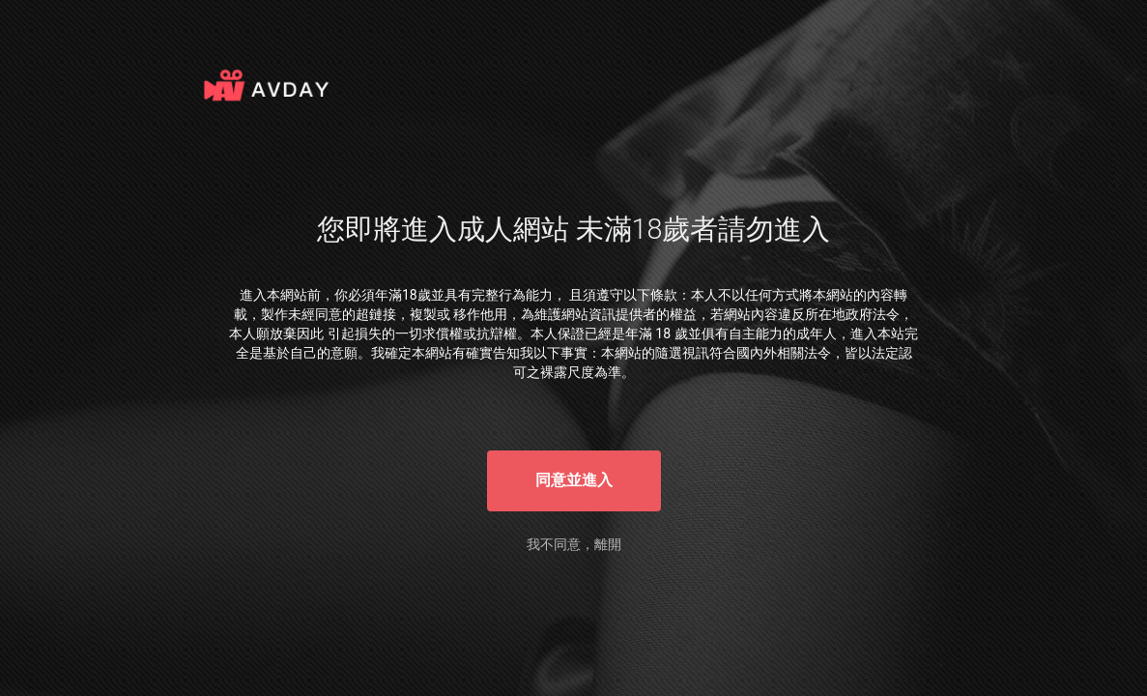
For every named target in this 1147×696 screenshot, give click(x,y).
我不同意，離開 (574, 544)
